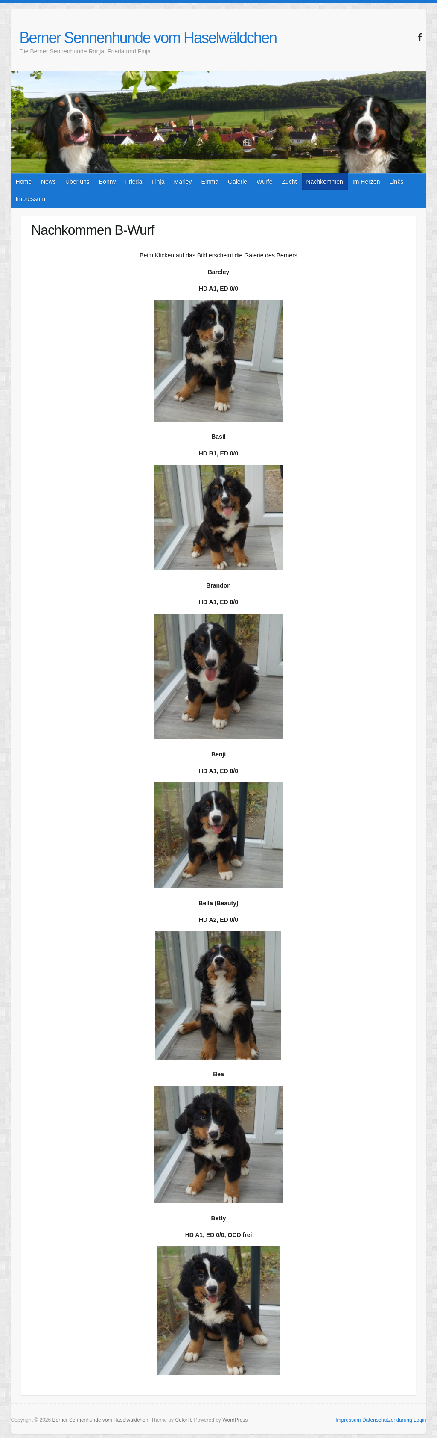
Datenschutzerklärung (387, 1420)
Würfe (264, 181)
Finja (157, 181)
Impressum (30, 198)
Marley (183, 181)
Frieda (133, 181)
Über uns (77, 181)
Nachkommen (324, 181)
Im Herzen (366, 181)
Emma (209, 181)
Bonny (107, 181)
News (48, 181)
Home (24, 181)
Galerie (237, 181)
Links (396, 181)
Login (420, 1420)
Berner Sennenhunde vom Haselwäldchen (148, 38)
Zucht (289, 181)
